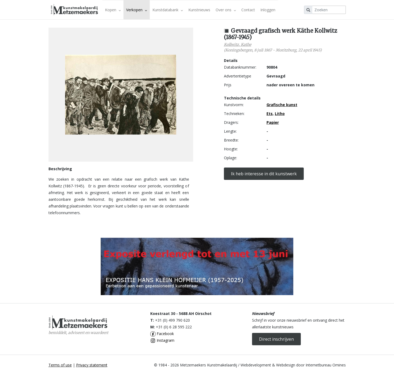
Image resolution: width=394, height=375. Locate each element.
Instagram (162, 340)
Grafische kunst (282, 104)
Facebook (162, 333)
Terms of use (60, 364)
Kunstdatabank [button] (167, 9)
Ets (270, 113)
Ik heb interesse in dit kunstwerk (264, 174)
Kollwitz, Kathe (237, 44)
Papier (273, 122)
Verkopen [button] (136, 9)
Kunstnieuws (199, 9)
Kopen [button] (113, 9)
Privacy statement (91, 364)
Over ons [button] (226, 9)
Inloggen (267, 9)
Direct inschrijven (276, 339)
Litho (280, 113)
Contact (248, 9)
